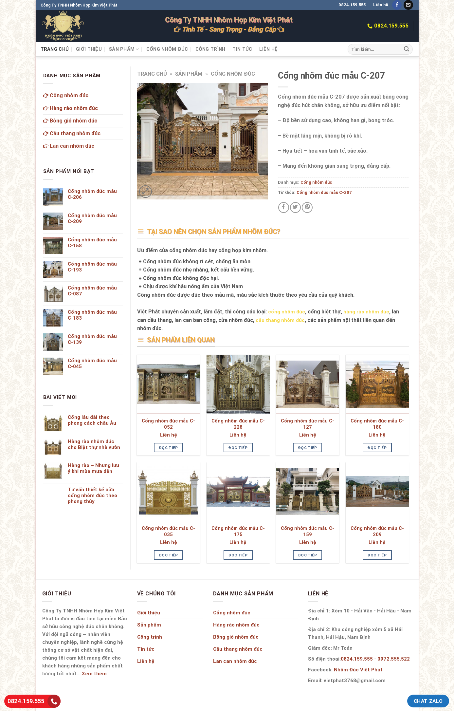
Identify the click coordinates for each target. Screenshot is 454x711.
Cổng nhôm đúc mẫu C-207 (324, 192)
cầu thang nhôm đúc (280, 320)
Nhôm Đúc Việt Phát (358, 669)
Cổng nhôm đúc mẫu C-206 (92, 194)
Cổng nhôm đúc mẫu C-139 (92, 339)
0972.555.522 (393, 659)
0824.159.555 (352, 5)
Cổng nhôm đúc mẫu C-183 (92, 315)
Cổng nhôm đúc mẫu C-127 (307, 424)
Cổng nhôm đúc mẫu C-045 (92, 363)
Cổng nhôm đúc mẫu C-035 (168, 531)
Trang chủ (55, 49)
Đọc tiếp (168, 447)
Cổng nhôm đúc (167, 49)
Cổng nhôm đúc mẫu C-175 (238, 531)
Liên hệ (380, 5)
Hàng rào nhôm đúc (70, 108)
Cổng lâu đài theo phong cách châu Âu (92, 420)
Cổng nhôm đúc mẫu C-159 (307, 531)
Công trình (210, 49)
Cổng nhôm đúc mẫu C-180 (377, 424)
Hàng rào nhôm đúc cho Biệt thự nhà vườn (94, 444)
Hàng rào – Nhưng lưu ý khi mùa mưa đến (93, 468)
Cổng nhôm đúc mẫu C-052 (168, 424)
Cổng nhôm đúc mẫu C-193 (92, 267)
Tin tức (242, 49)
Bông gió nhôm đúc (70, 120)
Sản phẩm (124, 49)
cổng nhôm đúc (286, 312)
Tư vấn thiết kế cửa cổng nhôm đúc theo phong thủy (92, 495)
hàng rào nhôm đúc (366, 312)
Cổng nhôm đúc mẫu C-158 (92, 243)
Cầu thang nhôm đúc (71, 133)
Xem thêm (94, 673)
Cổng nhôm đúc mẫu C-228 (238, 424)
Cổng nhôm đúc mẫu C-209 (377, 531)
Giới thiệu (89, 49)
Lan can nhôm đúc (68, 145)
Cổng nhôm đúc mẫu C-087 (92, 291)
